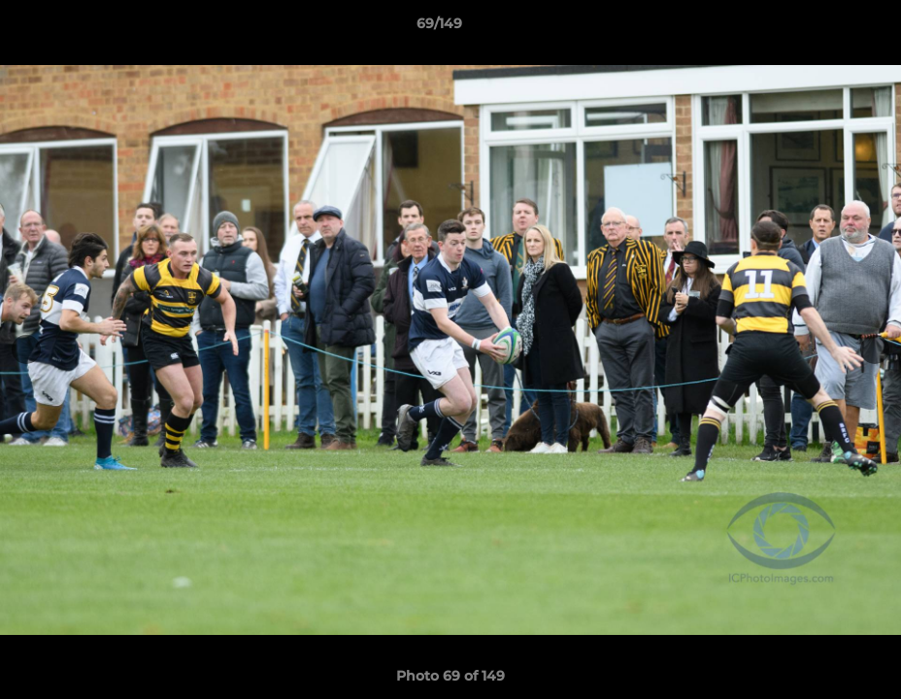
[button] (819, 28)
